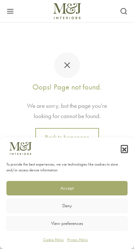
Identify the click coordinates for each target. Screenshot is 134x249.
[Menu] (10, 11)
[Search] (124, 11)
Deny (67, 206)
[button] (124, 148)
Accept (67, 188)
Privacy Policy (77, 239)
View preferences (67, 223)
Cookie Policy (53, 239)
